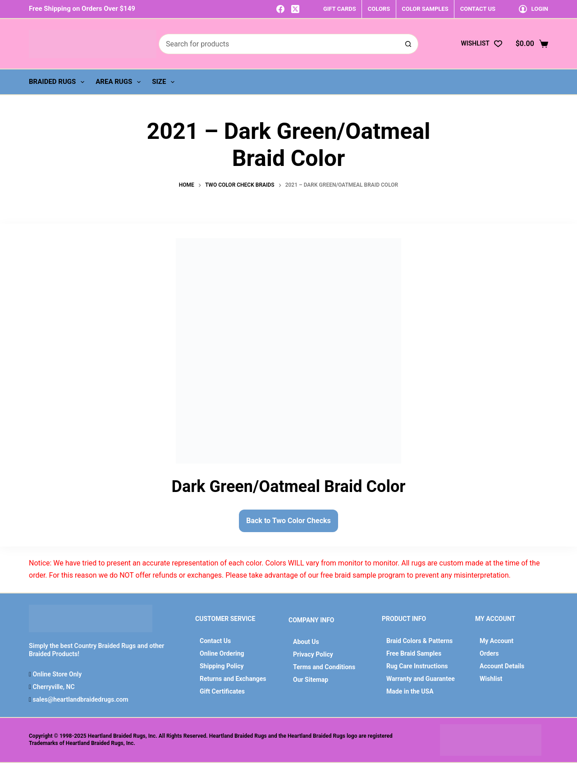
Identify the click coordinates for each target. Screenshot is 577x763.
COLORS (379, 8)
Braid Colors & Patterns (419, 640)
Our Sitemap (310, 679)
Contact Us (215, 640)
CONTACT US (477, 8)
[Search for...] (278, 44)
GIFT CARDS (339, 8)
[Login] (533, 9)
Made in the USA (410, 691)
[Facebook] (280, 9)
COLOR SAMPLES (425, 8)
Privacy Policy (313, 654)
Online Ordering (222, 653)
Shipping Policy (222, 666)
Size (165, 82)
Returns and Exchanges (233, 678)
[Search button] (408, 44)
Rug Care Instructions (417, 666)
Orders (489, 653)
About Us (306, 641)
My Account (496, 640)
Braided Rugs (58, 82)
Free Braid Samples (413, 653)
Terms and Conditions (324, 667)
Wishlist (491, 678)
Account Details (502, 666)
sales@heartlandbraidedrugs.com (79, 699)
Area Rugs (120, 82)
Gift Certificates (222, 691)
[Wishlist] (481, 43)
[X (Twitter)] (295, 9)
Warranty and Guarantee (420, 678)
